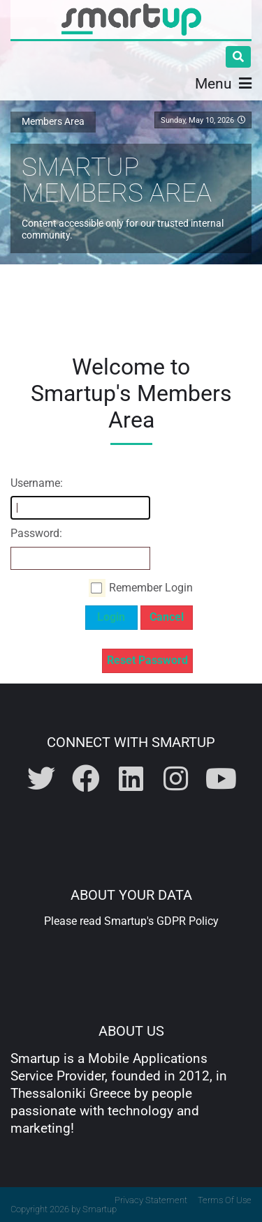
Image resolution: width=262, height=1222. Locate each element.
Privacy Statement (151, 1200)
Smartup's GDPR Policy (161, 921)
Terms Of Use (225, 1200)
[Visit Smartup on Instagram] (177, 779)
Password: (36, 533)
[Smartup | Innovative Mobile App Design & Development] (131, 19)
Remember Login (151, 587)
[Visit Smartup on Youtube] (220, 779)
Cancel (167, 617)
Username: (36, 483)
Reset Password (147, 660)
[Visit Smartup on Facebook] (87, 779)
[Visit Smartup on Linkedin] (133, 779)
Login (111, 617)
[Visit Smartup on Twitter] (42, 779)
